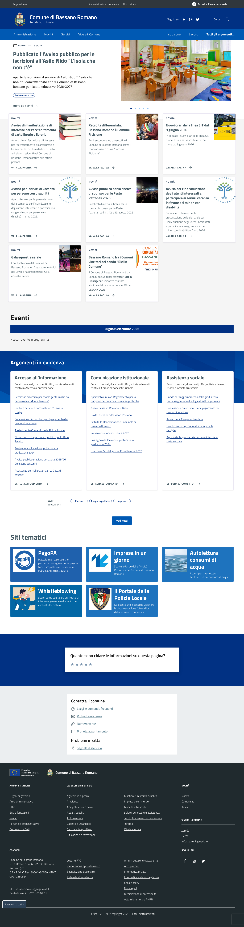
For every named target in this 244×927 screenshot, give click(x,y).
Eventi (185, 836)
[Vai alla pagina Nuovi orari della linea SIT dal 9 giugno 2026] (178, 166)
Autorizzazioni (75, 818)
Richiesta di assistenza (80, 877)
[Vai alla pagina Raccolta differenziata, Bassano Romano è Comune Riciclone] (101, 166)
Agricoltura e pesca (78, 796)
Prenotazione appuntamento (83, 866)
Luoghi (185, 830)
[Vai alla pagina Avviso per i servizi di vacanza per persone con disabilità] (24, 234)
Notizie (185, 796)
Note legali (130, 888)
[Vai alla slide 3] (139, 108)
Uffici (12, 807)
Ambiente (72, 801)
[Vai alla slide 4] (143, 108)
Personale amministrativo (24, 824)
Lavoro (193, 34)
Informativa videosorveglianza (141, 877)
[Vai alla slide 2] (135, 108)
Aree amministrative (21, 801)
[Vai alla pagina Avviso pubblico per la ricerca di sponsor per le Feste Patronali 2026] (101, 234)
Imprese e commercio (136, 801)
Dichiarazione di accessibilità (140, 894)
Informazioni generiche (194, 841)
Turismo (128, 824)
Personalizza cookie (14, 904)
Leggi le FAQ (74, 860)
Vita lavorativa (132, 829)
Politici (13, 818)
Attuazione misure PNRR (138, 899)
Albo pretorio (129, 4)
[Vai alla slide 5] (147, 108)
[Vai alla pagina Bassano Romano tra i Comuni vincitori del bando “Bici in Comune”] (101, 293)
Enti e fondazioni (19, 812)
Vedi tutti (122, 520)
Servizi (65, 34)
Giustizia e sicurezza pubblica (140, 796)
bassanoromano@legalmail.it (32, 889)
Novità (48, 34)
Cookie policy (131, 883)
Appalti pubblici (75, 812)
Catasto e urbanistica (79, 824)
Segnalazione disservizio (81, 872)
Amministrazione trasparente (104, 4)
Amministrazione (25, 34)
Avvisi (184, 807)
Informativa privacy (135, 872)
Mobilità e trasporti (135, 807)
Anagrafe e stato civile (80, 807)
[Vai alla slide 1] (131, 108)
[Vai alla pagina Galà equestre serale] (24, 293)
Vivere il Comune (89, 34)
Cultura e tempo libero (79, 829)
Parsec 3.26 (96, 914)
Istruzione (174, 34)
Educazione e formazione (81, 835)
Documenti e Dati (20, 829)
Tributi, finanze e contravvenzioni (143, 818)
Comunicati (187, 801)
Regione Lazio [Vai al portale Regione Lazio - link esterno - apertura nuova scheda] (20, 4)
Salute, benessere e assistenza (142, 812)
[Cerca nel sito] (227, 19)
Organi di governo (20, 796)
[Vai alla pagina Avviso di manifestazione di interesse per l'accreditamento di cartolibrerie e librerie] (24, 166)
